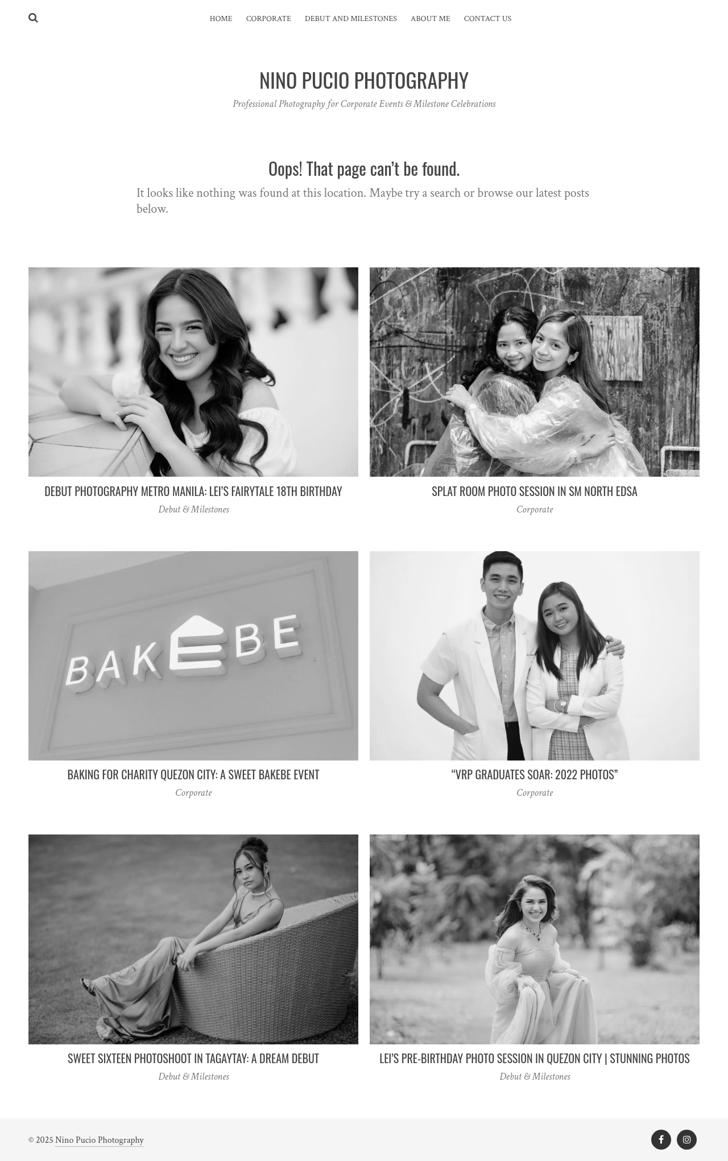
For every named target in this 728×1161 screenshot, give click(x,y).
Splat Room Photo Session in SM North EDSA (535, 490)
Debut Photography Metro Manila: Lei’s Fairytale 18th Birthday (193, 490)
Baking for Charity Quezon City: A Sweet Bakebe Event (194, 774)
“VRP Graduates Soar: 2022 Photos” (535, 774)
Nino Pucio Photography (99, 1140)
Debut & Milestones (193, 509)
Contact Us (487, 19)
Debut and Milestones (351, 19)
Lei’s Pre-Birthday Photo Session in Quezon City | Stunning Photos (534, 1058)
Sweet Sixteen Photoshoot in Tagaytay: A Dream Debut (193, 1058)
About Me (430, 19)
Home (221, 19)
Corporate (268, 19)
